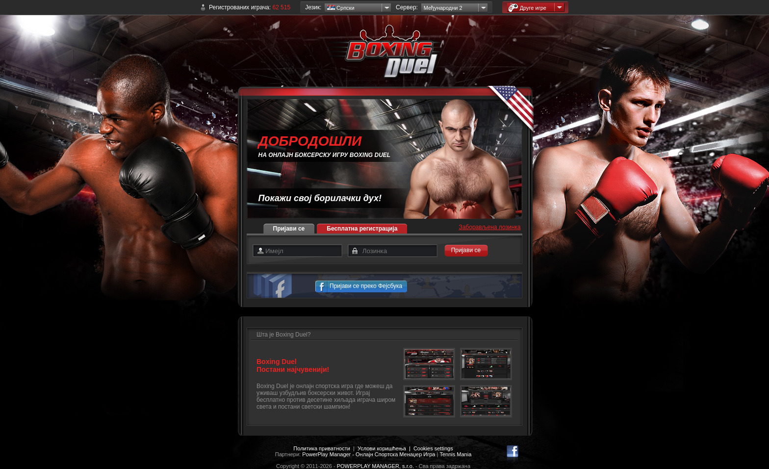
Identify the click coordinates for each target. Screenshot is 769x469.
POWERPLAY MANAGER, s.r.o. (375, 466)
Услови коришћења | (385, 448)
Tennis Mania (455, 454)
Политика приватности (321, 448)
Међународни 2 (443, 8)
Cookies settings (433, 448)
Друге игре (527, 7)
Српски (341, 8)
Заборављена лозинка (489, 227)
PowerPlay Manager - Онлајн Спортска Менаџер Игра (368, 454)
